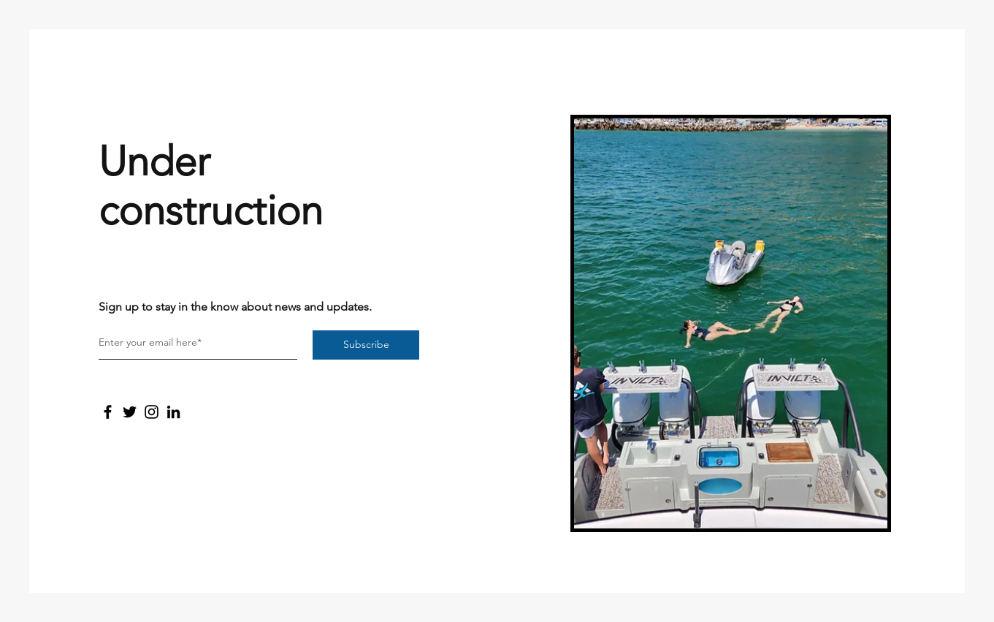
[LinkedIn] (173, 412)
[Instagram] (151, 412)
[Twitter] (130, 412)
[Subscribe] (366, 345)
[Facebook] (108, 412)
